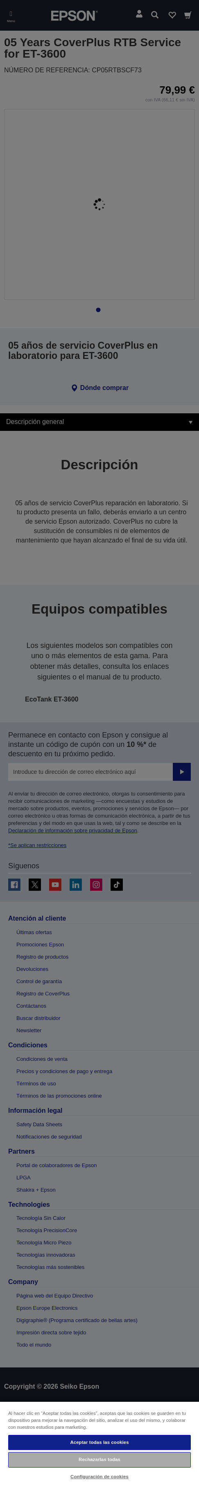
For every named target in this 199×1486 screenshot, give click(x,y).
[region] (99, 1443)
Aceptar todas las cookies (99, 1442)
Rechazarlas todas (99, 1459)
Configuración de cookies (99, 1476)
